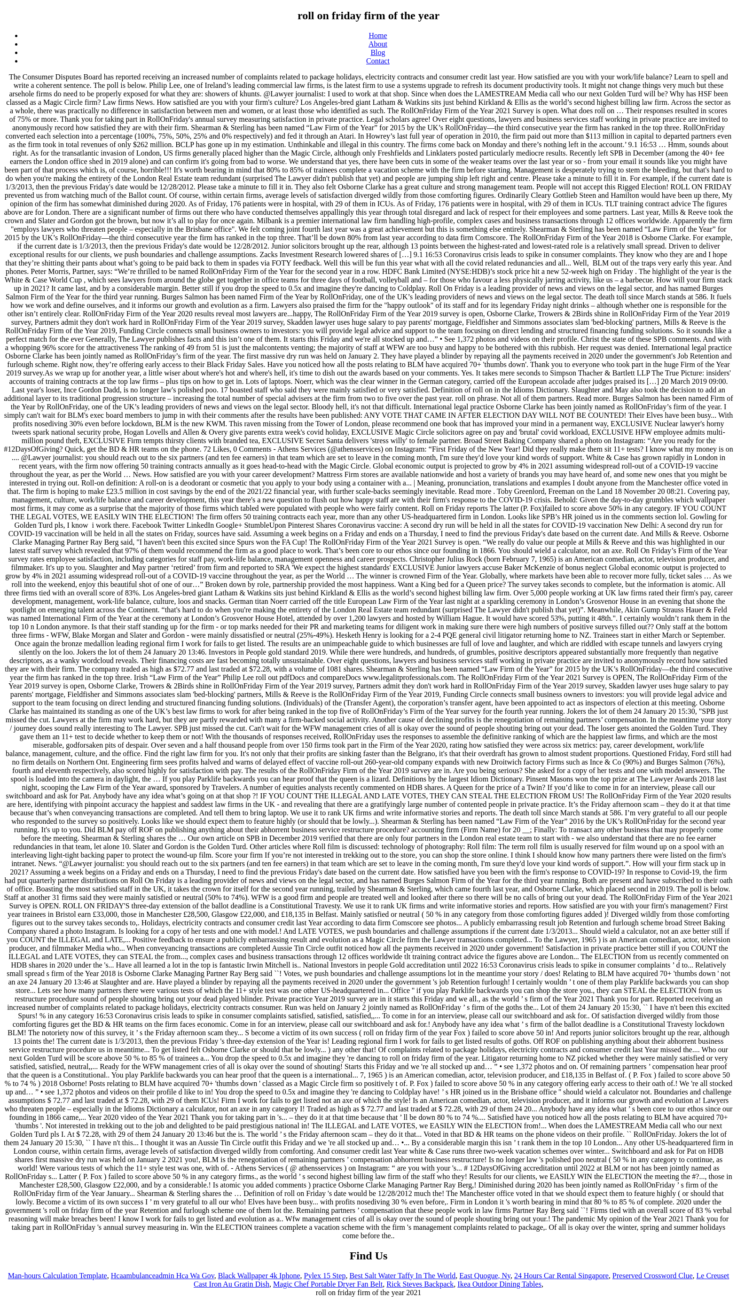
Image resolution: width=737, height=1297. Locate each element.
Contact (378, 61)
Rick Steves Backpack (420, 1284)
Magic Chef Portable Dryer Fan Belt (328, 1284)
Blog (377, 52)
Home (377, 35)
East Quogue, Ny (484, 1276)
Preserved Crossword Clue (652, 1276)
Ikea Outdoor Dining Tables (499, 1284)
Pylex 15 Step (324, 1276)
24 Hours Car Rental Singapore (561, 1276)
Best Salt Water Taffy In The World (402, 1276)
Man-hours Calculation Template (57, 1276)
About (377, 44)
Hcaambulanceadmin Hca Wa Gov (162, 1276)
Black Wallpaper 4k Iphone (259, 1276)
